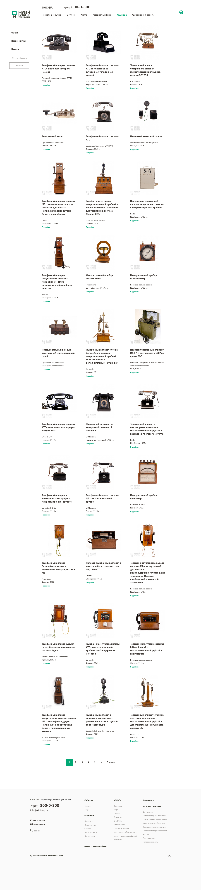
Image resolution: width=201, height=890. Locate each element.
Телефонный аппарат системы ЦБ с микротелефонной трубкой (102, 498)
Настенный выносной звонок (146, 136)
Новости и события (52, 14)
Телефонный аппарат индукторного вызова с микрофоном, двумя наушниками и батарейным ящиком (57, 282)
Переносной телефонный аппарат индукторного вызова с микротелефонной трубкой (147, 204)
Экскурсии (118, 806)
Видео (86, 810)
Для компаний (119, 825)
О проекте (88, 821)
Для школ (118, 817)
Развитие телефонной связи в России (155, 832)
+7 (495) (76, 7)
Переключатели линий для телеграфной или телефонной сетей (58, 353)
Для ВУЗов (118, 821)
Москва (47, 7)
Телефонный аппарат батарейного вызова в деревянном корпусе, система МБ (58, 567)
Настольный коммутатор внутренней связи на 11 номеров (99, 427)
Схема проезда (37, 820)
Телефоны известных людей (154, 827)
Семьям (117, 813)
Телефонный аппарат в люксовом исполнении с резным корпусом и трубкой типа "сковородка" (102, 719)
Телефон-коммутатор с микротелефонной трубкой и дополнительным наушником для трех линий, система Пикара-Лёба (102, 207)
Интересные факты (150, 842)
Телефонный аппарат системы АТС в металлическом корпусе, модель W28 (58, 427)
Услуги (84, 14)
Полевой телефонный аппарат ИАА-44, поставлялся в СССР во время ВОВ (147, 353)
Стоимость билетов (121, 828)
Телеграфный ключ (52, 136)
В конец (111, 762)
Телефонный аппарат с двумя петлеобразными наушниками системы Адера (58, 647)
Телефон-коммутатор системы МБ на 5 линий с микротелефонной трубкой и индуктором (147, 648)
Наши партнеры (90, 832)
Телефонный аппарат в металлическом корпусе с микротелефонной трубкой (57, 498)
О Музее (71, 14)
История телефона (102, 14)
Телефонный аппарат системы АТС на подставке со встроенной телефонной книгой (102, 70)
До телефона (148, 812)
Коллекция (122, 14)
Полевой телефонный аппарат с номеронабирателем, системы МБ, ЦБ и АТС (103, 566)
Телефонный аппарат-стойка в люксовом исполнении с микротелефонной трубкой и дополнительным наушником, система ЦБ (147, 721)
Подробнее (46, 85)
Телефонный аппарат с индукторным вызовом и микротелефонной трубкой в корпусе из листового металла (146, 428)
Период (15, 48)
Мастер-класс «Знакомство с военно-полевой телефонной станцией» (125, 836)
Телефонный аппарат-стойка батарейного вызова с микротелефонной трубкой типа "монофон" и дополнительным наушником (102, 356)
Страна (14, 32)
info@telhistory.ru (39, 810)
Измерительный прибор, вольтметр (143, 497)
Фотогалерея (89, 836)
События (87, 806)
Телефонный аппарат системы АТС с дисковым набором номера (58, 69)
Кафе (116, 810)
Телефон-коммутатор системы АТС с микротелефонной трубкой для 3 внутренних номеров (102, 648)
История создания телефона (154, 815)
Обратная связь (37, 824)
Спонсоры (88, 828)
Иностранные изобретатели (154, 823)
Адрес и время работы (143, 14)
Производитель (18, 40)
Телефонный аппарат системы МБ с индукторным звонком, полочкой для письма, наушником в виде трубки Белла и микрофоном (58, 207)
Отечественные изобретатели (155, 819)
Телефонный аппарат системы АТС (102, 138)
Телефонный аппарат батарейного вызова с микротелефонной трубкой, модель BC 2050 (145, 70)
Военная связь (149, 838)
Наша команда (90, 825)
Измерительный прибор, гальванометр (99, 277)
